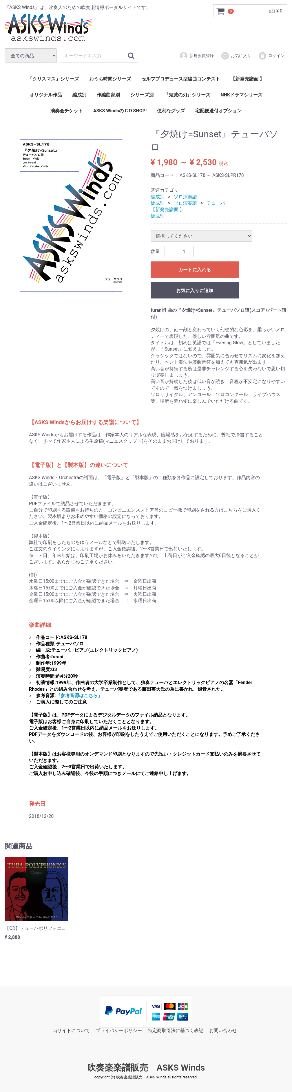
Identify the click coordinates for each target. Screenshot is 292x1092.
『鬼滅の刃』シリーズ (187, 95)
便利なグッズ (171, 110)
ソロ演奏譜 (185, 196)
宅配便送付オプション (218, 110)
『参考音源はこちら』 (79, 695)
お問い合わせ (223, 1030)
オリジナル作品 (46, 95)
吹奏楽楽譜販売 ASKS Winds (146, 1067)
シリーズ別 (142, 95)
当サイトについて (71, 1030)
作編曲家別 (108, 95)
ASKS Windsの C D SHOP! (120, 110)
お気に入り (236, 56)
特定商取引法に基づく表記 (175, 1030)
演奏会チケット (66, 110)
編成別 (79, 95)
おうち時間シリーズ (110, 79)
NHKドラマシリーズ (242, 95)
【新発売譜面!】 (247, 79)
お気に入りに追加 (194, 290)
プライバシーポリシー (119, 1030)
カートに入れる (194, 269)
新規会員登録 (196, 56)
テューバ (216, 203)
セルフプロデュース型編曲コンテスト (180, 79)
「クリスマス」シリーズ (53, 79)
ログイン (271, 56)
